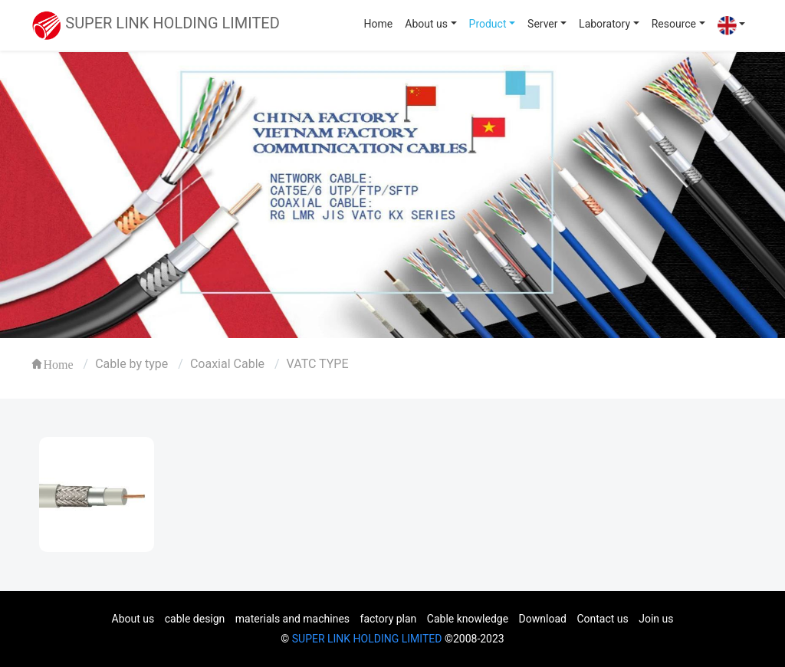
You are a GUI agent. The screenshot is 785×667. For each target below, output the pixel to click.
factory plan (388, 619)
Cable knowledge (467, 619)
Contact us (602, 619)
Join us (656, 619)
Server (542, 24)
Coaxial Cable (227, 363)
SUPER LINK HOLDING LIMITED (367, 638)
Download (543, 619)
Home (378, 24)
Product (488, 24)
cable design (195, 619)
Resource (674, 24)
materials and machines (292, 619)
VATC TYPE (318, 363)
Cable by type (131, 363)
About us (426, 24)
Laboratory (604, 24)
